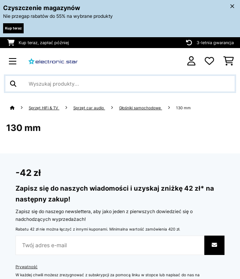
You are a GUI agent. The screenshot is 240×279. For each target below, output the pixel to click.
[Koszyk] (228, 61)
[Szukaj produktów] (120, 83)
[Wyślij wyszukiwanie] (13, 83)
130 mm (184, 107)
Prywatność (27, 267)
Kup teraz (13, 28)
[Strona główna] (19, 107)
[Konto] (191, 61)
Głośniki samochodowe (140, 107)
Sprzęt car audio (89, 107)
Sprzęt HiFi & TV (44, 107)
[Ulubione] (209, 61)
